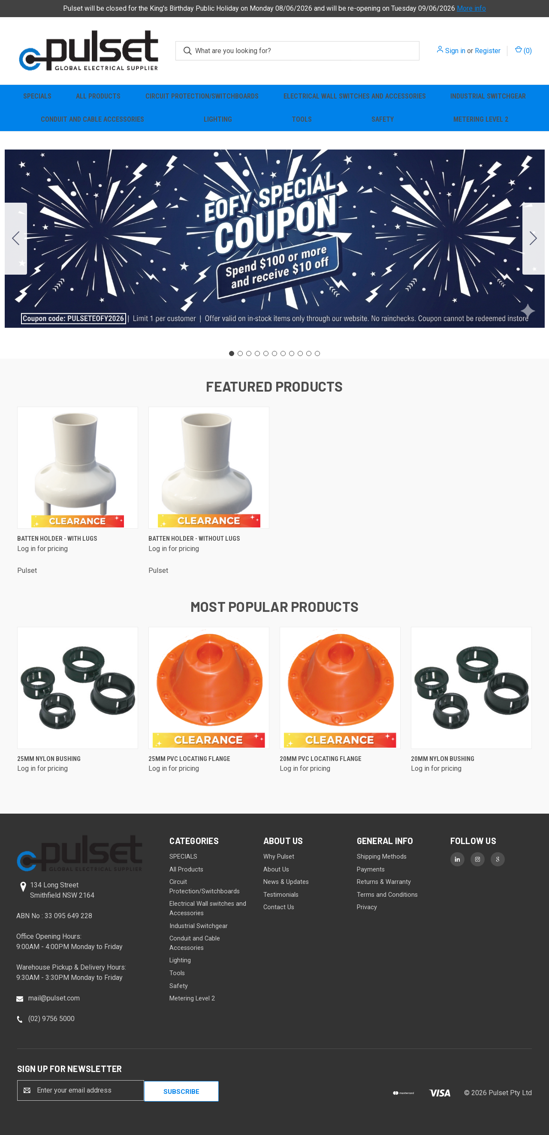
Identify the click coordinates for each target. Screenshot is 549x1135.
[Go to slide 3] (248, 353)
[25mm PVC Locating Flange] (209, 688)
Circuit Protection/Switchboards (202, 96)
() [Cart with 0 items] (523, 50)
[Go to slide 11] (16, 239)
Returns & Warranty (384, 882)
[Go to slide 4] (257, 353)
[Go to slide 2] (533, 239)
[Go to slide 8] (291, 353)
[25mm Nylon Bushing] (77, 688)
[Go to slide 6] (274, 353)
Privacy (367, 907)
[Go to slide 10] (308, 353)
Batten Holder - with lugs (57, 538)
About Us (276, 869)
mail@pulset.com (54, 998)
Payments (371, 869)
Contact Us (278, 907)
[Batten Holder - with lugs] (77, 467)
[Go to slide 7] (283, 353)
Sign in (455, 51)
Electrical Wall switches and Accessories (355, 96)
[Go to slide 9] (300, 353)
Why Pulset (278, 856)
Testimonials (281, 894)
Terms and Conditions (387, 894)
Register (488, 51)
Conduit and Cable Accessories (92, 119)
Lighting (218, 119)
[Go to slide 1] (231, 353)
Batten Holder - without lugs (194, 538)
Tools (302, 119)
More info (471, 8)
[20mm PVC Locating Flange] (340, 688)
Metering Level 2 (480, 119)
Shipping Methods (382, 856)
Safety (382, 119)
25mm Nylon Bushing (49, 759)
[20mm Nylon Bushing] (471, 688)
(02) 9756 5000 (51, 1019)
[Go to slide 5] (265, 353)
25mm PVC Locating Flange (189, 759)
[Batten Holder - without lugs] (209, 467)
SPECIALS (37, 96)
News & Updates (286, 882)
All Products (98, 96)
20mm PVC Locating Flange (321, 759)
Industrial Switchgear (488, 96)
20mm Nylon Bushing (442, 759)
